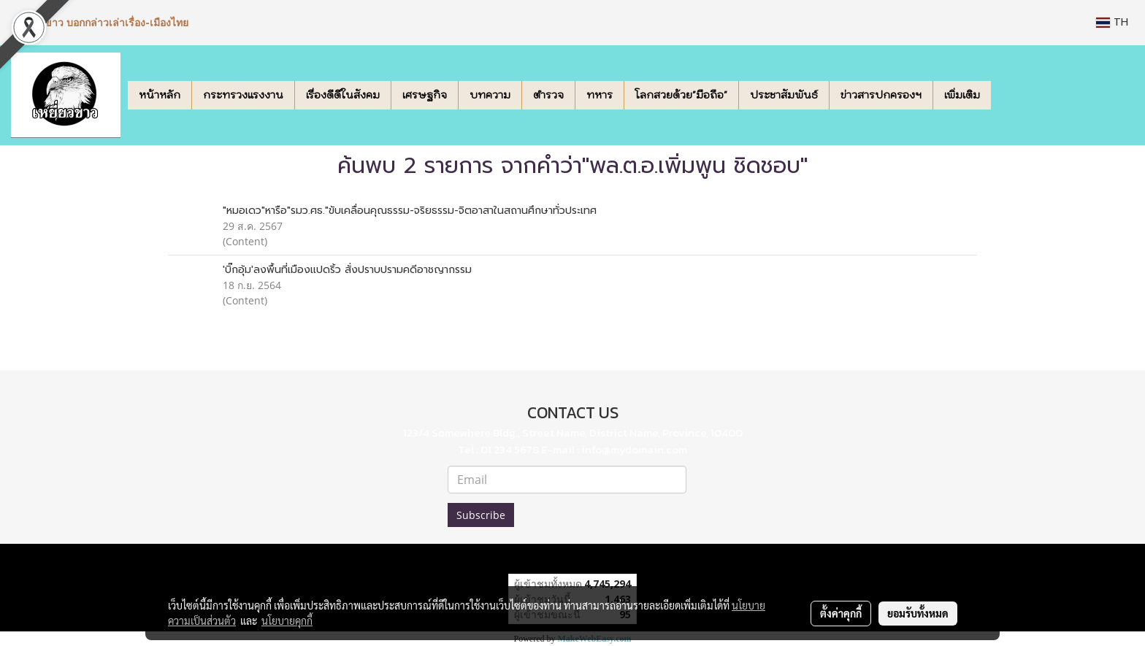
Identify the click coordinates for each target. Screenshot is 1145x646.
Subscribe (480, 515)
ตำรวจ (548, 94)
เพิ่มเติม (962, 94)
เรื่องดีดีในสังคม (343, 94)
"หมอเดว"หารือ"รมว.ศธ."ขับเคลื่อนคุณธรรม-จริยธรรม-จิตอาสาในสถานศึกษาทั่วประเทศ (410, 210)
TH (1112, 22)
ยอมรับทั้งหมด (918, 613)
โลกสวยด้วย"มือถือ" (681, 94)
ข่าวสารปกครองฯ (881, 94)
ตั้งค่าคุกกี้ (841, 613)
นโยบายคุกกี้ (287, 620)
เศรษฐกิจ (424, 94)
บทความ (490, 94)
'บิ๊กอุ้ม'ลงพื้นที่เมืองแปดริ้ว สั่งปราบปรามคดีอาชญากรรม (347, 269)
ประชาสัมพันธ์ (784, 94)
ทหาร (599, 94)
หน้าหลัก (159, 94)
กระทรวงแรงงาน (243, 94)
